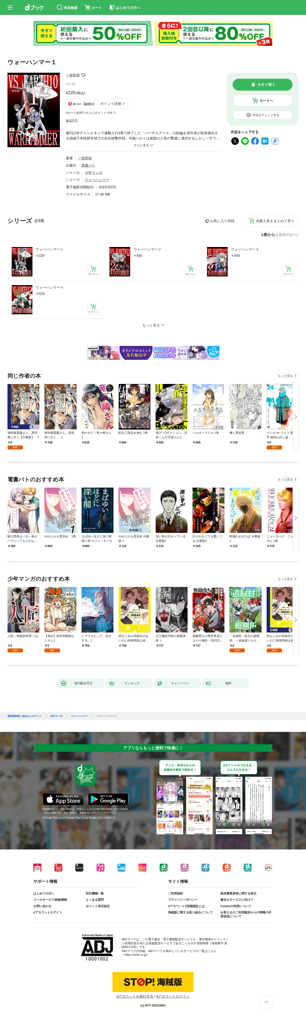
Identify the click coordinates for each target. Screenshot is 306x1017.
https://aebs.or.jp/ (136, 954)
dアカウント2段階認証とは (186, 906)
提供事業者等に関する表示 (238, 893)
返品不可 (72, 120)
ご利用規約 (175, 893)
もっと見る (285, 376)
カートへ (266, 101)
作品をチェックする (265, 115)
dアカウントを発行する (134, 996)
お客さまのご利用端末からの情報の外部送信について (245, 914)
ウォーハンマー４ (50, 287)
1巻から (268, 235)
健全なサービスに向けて (236, 899)
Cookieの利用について (235, 906)
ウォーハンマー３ (245, 249)
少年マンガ (93, 173)
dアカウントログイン (47, 912)
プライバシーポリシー (183, 899)
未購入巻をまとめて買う (275, 221)
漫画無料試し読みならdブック (24, 716)
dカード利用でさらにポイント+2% (89, 113)
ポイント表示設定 (98, 906)
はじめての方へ (43, 893)
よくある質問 (95, 899)
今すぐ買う (266, 85)
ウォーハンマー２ (147, 249)
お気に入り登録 (222, 221)
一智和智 (73, 75)
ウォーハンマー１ (50, 249)
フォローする (83, 75)
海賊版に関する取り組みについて (190, 912)
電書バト (88, 165)
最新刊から (289, 235)
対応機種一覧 (95, 893)
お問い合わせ (42, 906)
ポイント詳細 (110, 104)
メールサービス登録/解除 (50, 899)
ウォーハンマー (97, 180)
